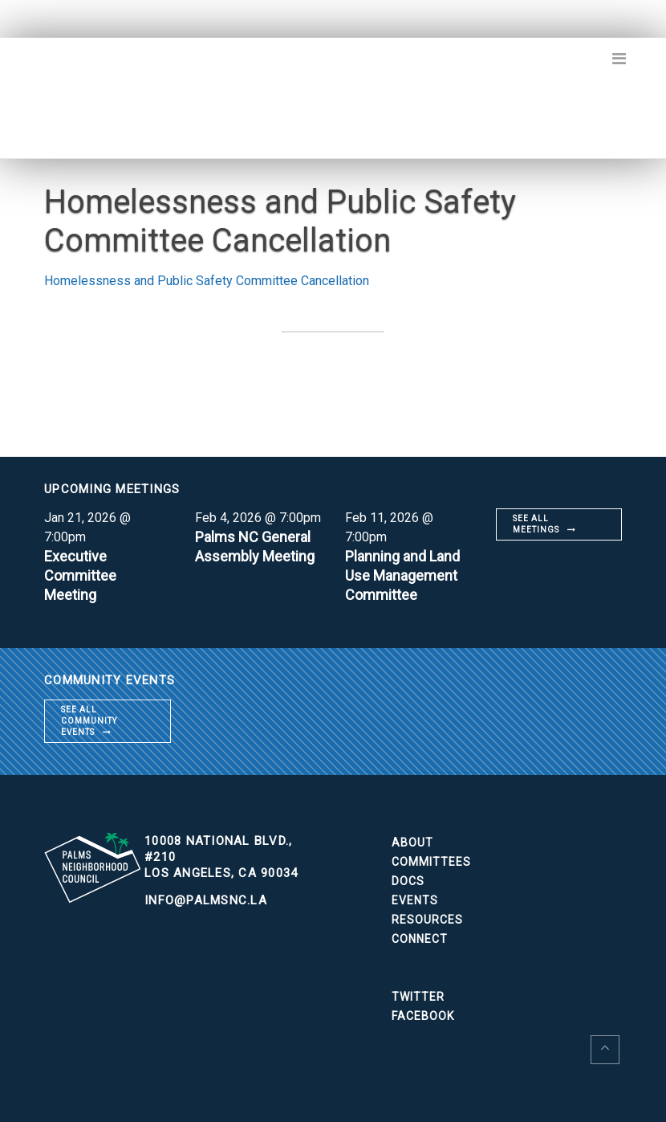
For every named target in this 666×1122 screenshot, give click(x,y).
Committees (431, 861)
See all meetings (536, 524)
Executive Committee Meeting (80, 575)
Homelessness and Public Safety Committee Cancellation (206, 280)
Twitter (418, 996)
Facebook (423, 1016)
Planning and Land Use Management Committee (402, 575)
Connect (420, 938)
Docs (408, 881)
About (412, 842)
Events (415, 900)
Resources (427, 919)
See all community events (89, 720)
